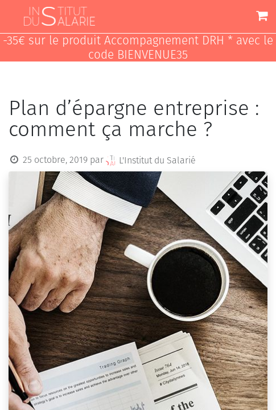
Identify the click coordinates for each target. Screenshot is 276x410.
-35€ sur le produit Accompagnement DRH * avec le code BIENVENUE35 (138, 48)
